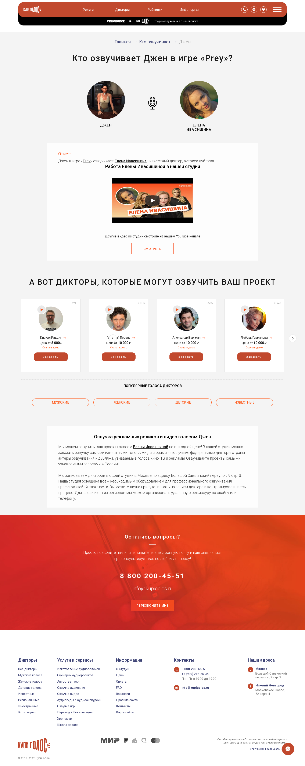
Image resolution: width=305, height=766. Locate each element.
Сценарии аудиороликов (75, 675)
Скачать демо (50, 351)
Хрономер (64, 719)
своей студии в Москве (130, 476)
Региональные (28, 700)
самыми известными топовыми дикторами (128, 453)
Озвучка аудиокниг (71, 688)
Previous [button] (12, 339)
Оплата (121, 681)
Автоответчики (68, 681)
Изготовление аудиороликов (78, 669)
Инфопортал (190, 10)
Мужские (60, 405)
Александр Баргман (186, 341)
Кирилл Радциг (51, 341)
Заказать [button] (50, 360)
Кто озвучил (27, 712)
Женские (122, 405)
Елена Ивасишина (131, 165)
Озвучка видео (68, 694)
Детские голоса (30, 688)
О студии (122, 669)
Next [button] (293, 339)
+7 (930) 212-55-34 (195, 674)
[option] (50, 339)
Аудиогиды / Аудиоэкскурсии (79, 700)
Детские (183, 405)
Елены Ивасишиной (150, 447)
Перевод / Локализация (75, 712)
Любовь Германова (254, 341)
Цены (120, 675)
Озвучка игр (66, 706)
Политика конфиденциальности (266, 748)
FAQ (119, 688)
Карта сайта (125, 712)
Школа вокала (67, 725)
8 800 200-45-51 (152, 579)
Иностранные (28, 706)
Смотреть (152, 252)
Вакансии (123, 694)
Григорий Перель (118, 341)
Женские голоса (30, 681)
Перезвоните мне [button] (152, 622)
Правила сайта (127, 700)
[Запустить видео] (152, 204)
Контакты (123, 706)
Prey (87, 165)
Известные (244, 405)
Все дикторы (27, 669)
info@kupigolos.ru (152, 601)
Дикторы (123, 10)
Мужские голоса (30, 675)
